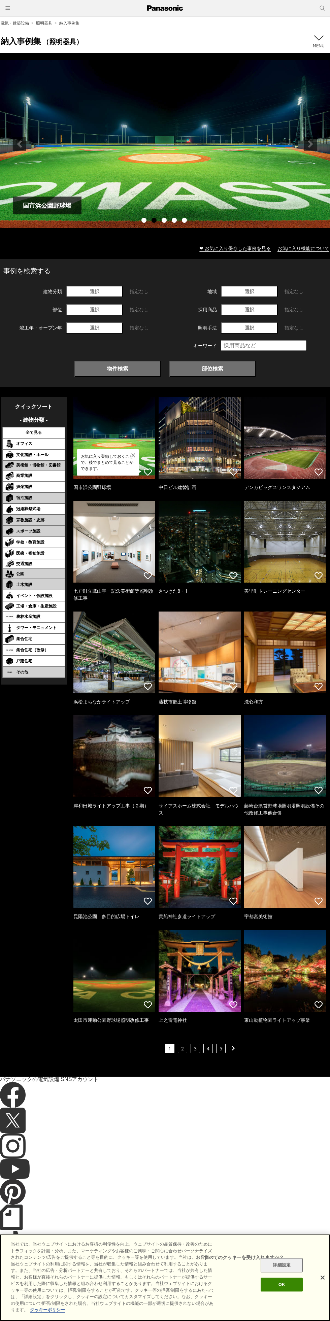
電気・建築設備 (15, 23)
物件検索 (117, 368)
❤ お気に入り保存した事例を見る (235, 248)
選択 (94, 291)
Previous (19, 144)
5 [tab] (185, 221)
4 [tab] (175, 221)
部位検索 (212, 368)
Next (310, 144)
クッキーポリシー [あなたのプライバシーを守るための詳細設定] (47, 1309)
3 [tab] (165, 221)
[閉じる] (322, 1277)
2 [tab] (155, 221)
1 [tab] (144, 221)
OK (281, 1284)
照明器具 (44, 23)
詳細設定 (282, 1265)
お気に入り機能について (303, 248)
